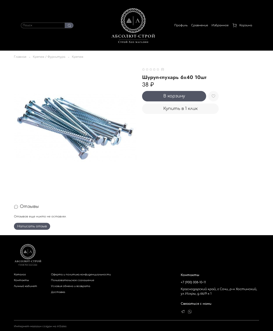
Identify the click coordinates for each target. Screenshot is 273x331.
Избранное (220, 25)
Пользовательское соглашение (72, 280)
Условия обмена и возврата (70, 286)
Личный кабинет (25, 286)
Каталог (20, 274)
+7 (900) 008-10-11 (193, 282)
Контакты (21, 280)
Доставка (58, 292)
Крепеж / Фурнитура (49, 56)
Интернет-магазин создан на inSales (40, 326)
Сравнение (199, 25)
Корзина (242, 25)
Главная (20, 56)
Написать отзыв (32, 226)
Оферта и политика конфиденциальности (81, 274)
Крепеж (77, 56)
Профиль (181, 25)
